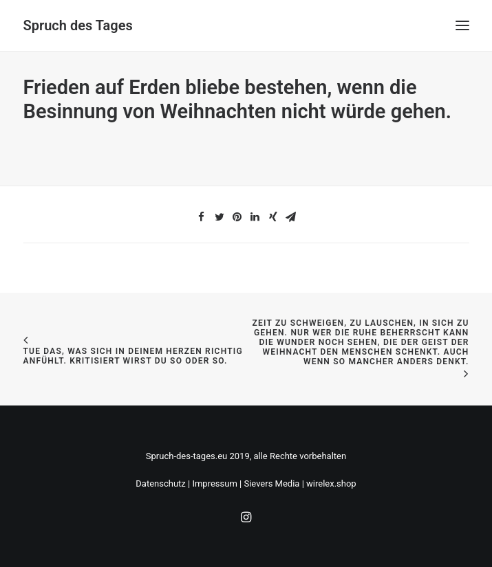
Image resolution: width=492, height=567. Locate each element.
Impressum (214, 483)
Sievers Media (271, 483)
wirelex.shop (331, 483)
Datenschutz (160, 483)
